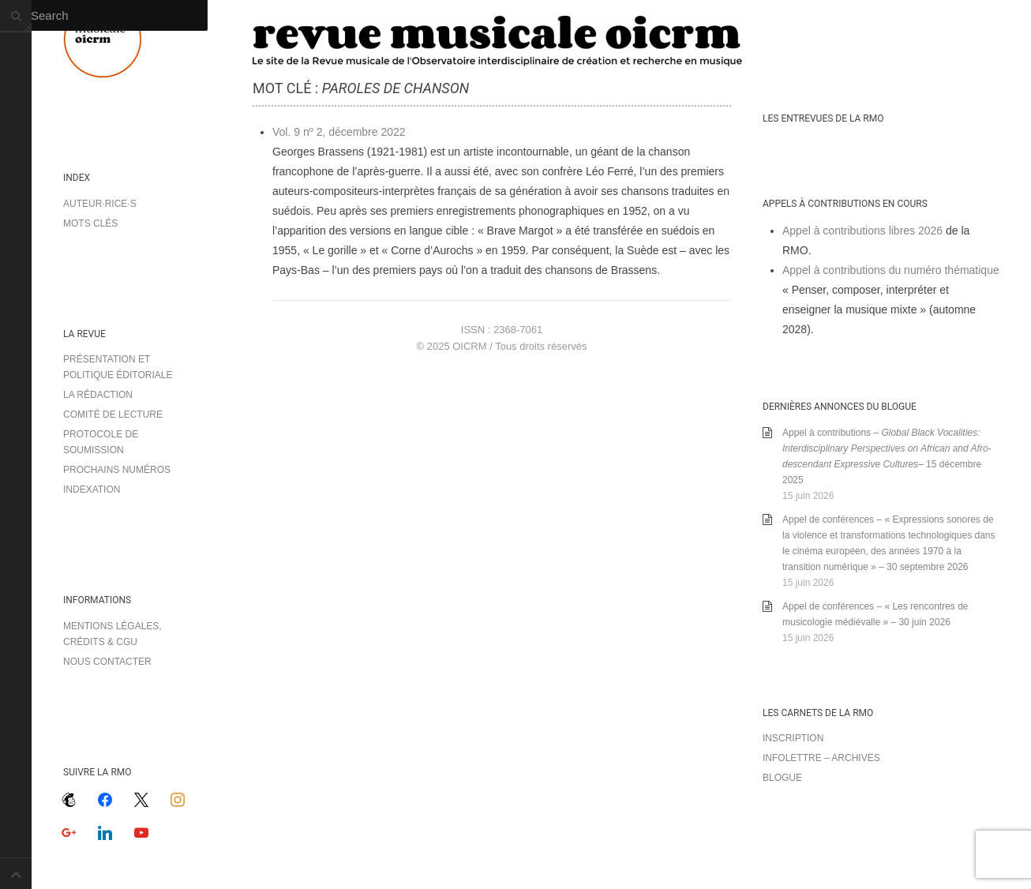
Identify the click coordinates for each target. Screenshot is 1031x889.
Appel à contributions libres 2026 (862, 230)
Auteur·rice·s (100, 203)
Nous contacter (107, 661)
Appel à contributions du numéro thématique (890, 270)
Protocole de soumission (100, 442)
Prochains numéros (117, 469)
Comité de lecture (113, 414)
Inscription (793, 738)
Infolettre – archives (821, 757)
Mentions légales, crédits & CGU (112, 634)
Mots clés (90, 223)
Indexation (91, 489)
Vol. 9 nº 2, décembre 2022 (339, 132)
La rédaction (98, 394)
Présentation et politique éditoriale (117, 367)
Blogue (782, 777)
